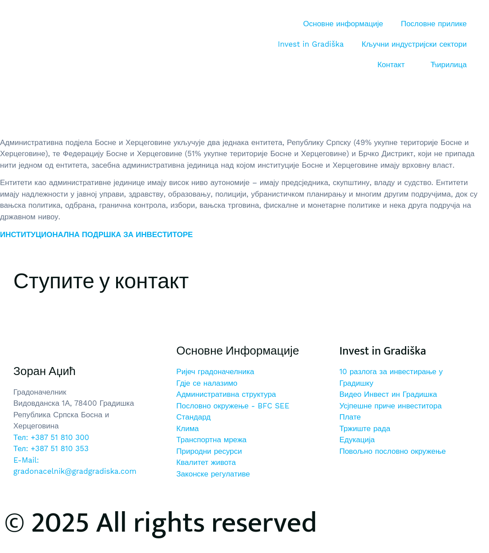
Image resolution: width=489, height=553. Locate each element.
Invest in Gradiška (311, 44)
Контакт (390, 64)
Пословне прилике (434, 23)
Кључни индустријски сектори (414, 44)
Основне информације (343, 23)
